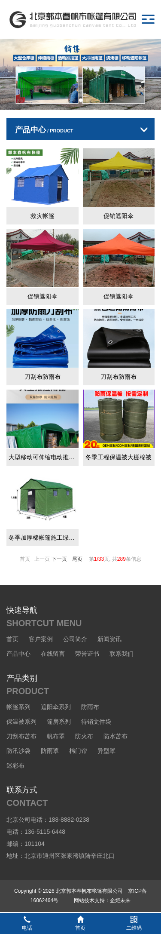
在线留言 (53, 653)
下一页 (59, 559)
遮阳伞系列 (56, 707)
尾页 (77, 559)
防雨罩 (50, 750)
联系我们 (121, 653)
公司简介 (75, 639)
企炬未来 (120, 900)
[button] (74, 100)
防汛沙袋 (18, 750)
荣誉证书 (87, 653)
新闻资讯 (109, 639)
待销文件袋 (96, 721)
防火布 (84, 736)
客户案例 (41, 639)
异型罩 (106, 750)
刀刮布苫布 (21, 736)
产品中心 (18, 653)
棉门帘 (78, 750)
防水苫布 (115, 736)
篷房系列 (59, 721)
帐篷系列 (18, 707)
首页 (12, 639)
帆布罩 (56, 736)
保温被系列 (21, 721)
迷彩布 (15, 765)
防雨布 (90, 707)
